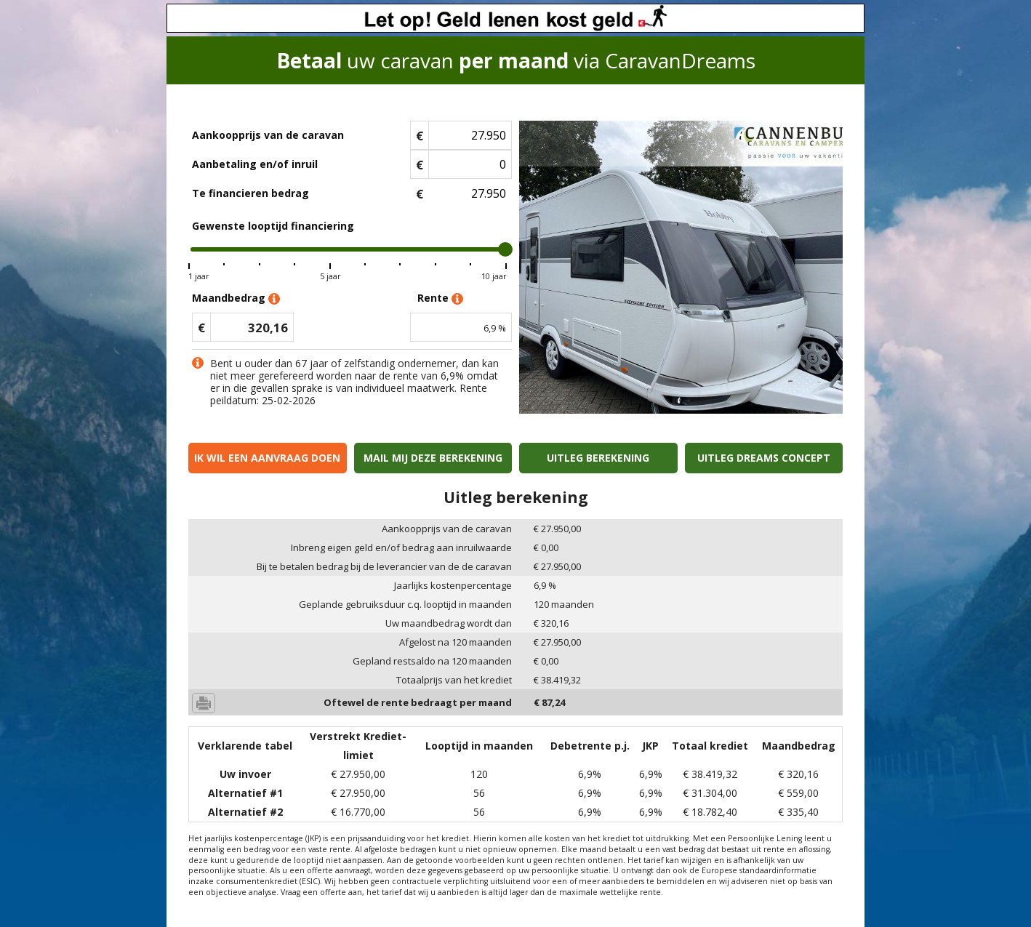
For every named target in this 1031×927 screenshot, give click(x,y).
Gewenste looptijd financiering (273, 226)
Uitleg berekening (598, 458)
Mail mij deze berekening (433, 458)
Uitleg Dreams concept (763, 458)
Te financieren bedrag (250, 193)
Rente (440, 298)
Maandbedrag (236, 298)
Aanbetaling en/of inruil (255, 164)
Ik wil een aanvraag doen (267, 458)
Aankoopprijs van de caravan (268, 135)
